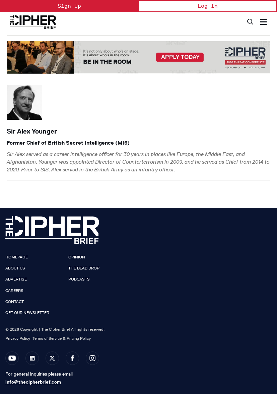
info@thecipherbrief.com (33, 382)
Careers (14, 290)
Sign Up (69, 6)
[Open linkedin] (32, 358)
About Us (15, 268)
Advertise (16, 279)
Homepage (16, 257)
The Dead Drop (83, 268)
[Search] (249, 21)
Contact (14, 301)
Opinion (76, 257)
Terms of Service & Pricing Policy (61, 338)
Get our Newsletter (27, 312)
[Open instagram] (92, 358)
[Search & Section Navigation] (263, 21)
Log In (208, 6)
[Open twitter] (52, 358)
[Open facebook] (72, 358)
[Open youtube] (12, 358)
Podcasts (79, 279)
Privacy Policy (17, 338)
